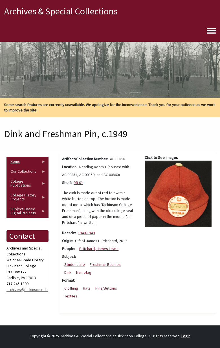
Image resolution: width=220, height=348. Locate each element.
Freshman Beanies (105, 264)
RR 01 (78, 182)
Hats (87, 288)
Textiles (70, 296)
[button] (178, 193)
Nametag (83, 272)
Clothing (71, 288)
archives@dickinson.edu (27, 289)
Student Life (74, 264)
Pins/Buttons (106, 288)
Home (26, 163)
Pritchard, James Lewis (98, 248)
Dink (67, 272)
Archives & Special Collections (61, 11)
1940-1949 (86, 232)
